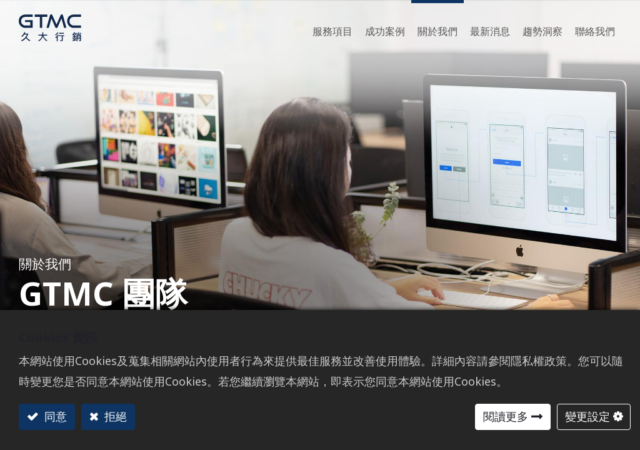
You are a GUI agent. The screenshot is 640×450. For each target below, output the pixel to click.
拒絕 (114, 416)
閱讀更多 (505, 416)
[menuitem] (542, 28)
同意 (54, 416)
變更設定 (587, 416)
